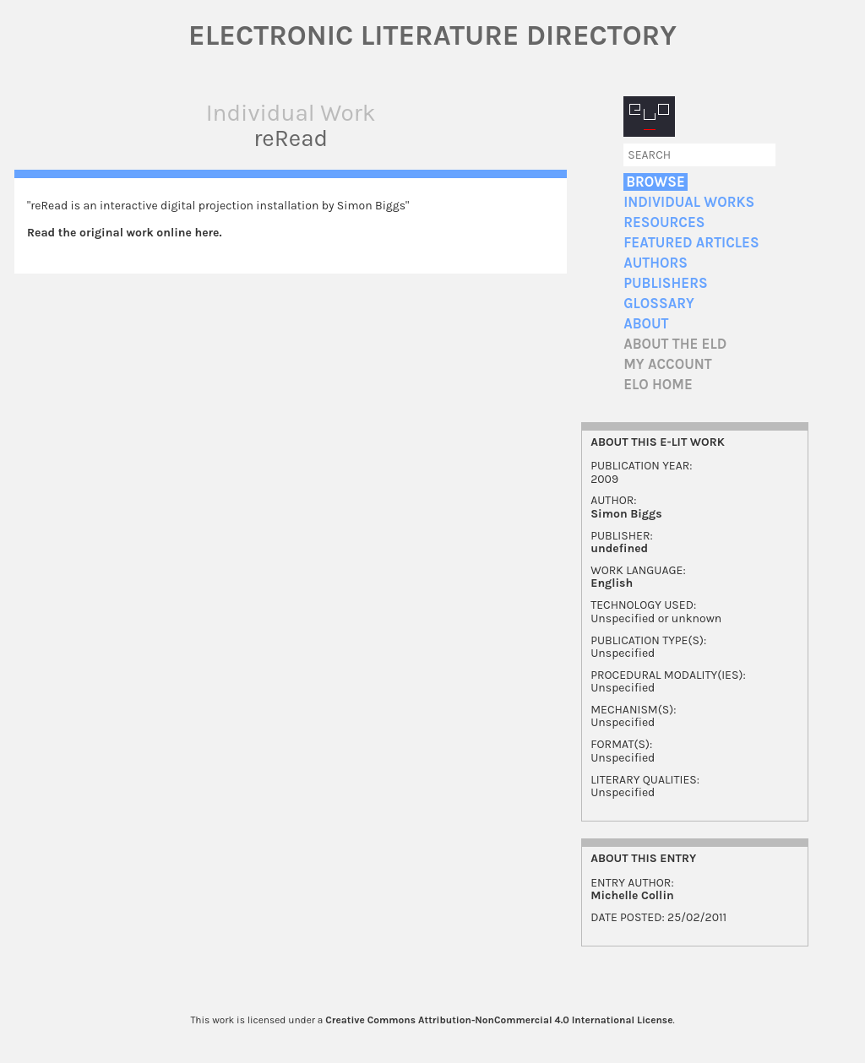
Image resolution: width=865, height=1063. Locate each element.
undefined (619, 548)
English (611, 583)
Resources (664, 222)
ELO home (658, 385)
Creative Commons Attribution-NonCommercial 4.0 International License (498, 1020)
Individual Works (688, 202)
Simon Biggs (625, 514)
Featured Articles (691, 243)
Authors (655, 263)
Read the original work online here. (124, 232)
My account (667, 364)
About (645, 324)
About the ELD (674, 344)
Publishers (665, 283)
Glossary (658, 304)
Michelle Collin (632, 895)
